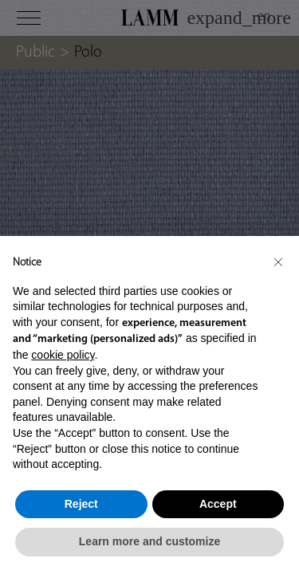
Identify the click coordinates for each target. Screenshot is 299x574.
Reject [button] (81, 503)
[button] (278, 261)
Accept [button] (218, 503)
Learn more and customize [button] (149, 541)
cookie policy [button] (62, 354)
